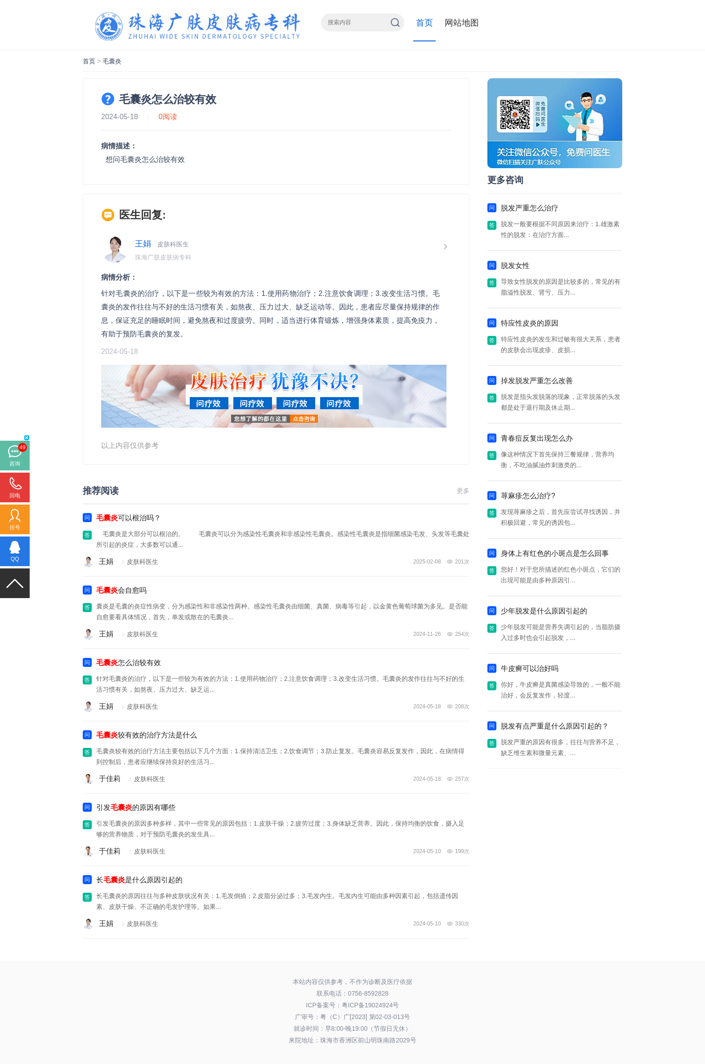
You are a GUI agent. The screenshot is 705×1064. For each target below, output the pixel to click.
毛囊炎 (112, 61)
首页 (424, 22)
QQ (15, 559)
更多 (463, 490)
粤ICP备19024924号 (370, 1005)
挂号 (14, 527)
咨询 (14, 463)
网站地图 (462, 22)
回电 (14, 495)
